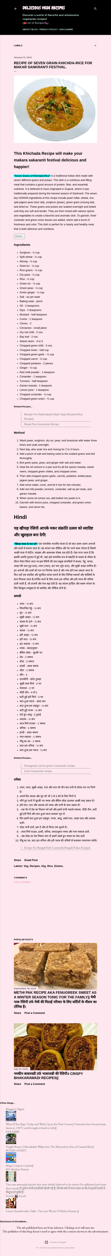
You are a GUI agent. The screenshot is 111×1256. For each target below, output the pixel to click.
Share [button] (17, 860)
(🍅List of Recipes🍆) (35, 23)
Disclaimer (66, 29)
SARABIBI (12, 1132)
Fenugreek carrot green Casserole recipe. (49, 765)
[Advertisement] (55, 910)
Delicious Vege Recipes (44, 8)
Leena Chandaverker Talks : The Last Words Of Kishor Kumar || (42, 1211)
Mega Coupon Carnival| (19, 1165)
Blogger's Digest (15, 1109)
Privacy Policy (48, 29)
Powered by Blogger (55, 1242)
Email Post (31, 860)
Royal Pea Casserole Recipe (41, 424)
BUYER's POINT (16, 1150)
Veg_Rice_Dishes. (52, 866)
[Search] (95, 8)
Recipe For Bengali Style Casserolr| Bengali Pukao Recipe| (57, 848)
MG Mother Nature (17, 1169)
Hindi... (19, 236)
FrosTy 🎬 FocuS (16, 1196)
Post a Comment (22, 882)
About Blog (30, 29)
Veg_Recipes (32, 866)
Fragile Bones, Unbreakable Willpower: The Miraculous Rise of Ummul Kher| (50, 1147)
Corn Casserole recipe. (38, 771)
